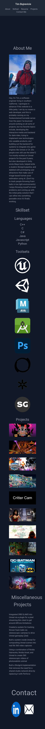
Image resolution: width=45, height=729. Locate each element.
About (7, 9)
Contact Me (21, 12)
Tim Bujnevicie (23, 4)
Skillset (16, 9)
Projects (34, 9)
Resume (24, 9)
